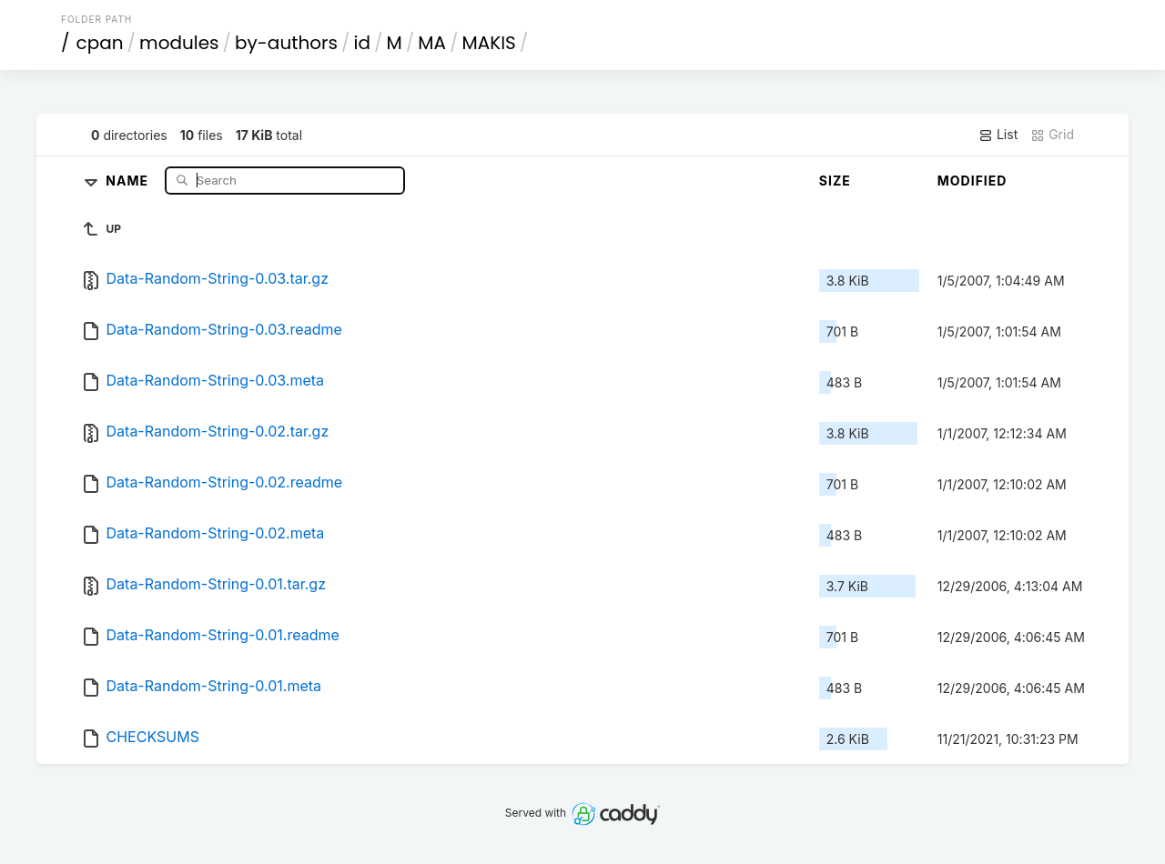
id (362, 42)
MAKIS (488, 42)
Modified (972, 180)
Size (835, 180)
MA (432, 42)
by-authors (286, 42)
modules (178, 42)
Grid (1052, 134)
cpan (100, 42)
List (998, 134)
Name (129, 179)
